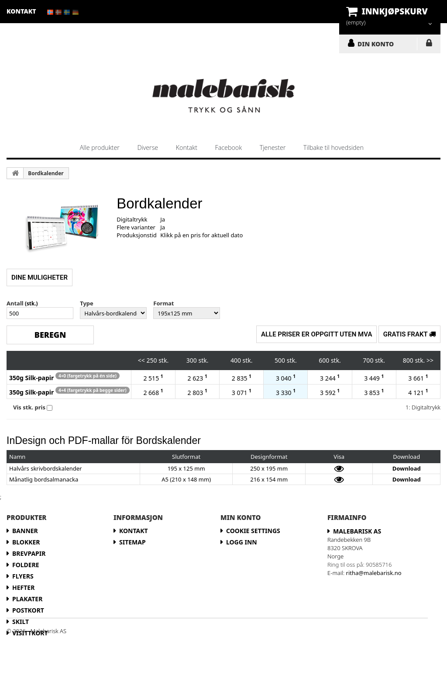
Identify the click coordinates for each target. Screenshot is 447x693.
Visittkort (30, 633)
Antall (15, 303)
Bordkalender (45, 173)
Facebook (228, 147)
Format (163, 303)
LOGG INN (429, 44)
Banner (25, 531)
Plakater (27, 599)
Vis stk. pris (29, 407)
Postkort (28, 610)
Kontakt (186, 147)
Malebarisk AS (357, 531)
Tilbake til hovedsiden (333, 147)
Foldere (25, 565)
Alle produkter (100, 147)
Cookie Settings (253, 531)
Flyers (23, 576)
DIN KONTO (376, 44)
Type (86, 303)
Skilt (20, 621)
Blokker (26, 542)
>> (429, 360)
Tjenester (273, 147)
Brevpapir (28, 553)
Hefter (23, 587)
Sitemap (132, 542)
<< (141, 360)
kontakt (21, 11)
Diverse (147, 147)
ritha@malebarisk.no (374, 573)
